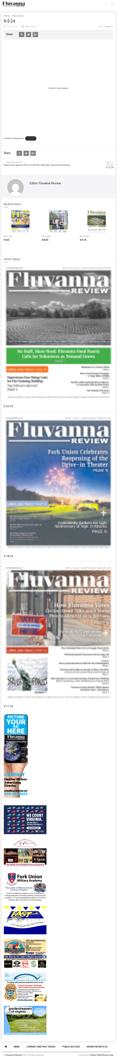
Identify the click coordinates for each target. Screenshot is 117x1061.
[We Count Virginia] (25, 819)
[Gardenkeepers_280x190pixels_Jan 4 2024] (25, 1020)
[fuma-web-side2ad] (25, 886)
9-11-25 (8, 706)
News (17, 1046)
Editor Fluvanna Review (45, 183)
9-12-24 (109, 167)
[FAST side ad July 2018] (25, 920)
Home (6, 16)
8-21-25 (83, 240)
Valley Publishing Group (101, 1055)
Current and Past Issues (41, 1046)
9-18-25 (8, 556)
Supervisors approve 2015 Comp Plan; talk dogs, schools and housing (37, 165)
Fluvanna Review (14, 1055)
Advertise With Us (97, 1046)
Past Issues (17, 16)
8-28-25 (45, 240)
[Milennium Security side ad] (25, 986)
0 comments (107, 27)
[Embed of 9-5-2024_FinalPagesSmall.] (58, 88)
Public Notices (71, 1046)
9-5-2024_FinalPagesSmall (14, 138)
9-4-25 (6, 240)
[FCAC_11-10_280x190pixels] (25, 853)
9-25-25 (8, 406)
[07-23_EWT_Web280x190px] (25, 953)
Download (31, 138)
